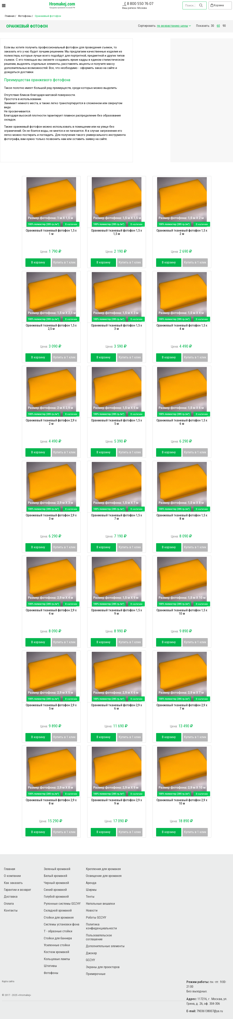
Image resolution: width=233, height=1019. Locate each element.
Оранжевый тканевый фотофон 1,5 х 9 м (116, 611)
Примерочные (95, 974)
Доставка (10, 896)
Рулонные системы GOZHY (62, 903)
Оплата (9, 903)
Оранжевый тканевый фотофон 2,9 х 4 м (51, 611)
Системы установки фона (61, 924)
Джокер (91, 953)
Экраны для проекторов (103, 967)
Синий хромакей (55, 890)
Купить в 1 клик (64, 262)
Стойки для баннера (58, 938)
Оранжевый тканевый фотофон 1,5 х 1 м (51, 232)
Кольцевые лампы (57, 959)
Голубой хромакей (56, 896)
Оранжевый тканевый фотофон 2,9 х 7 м (182, 706)
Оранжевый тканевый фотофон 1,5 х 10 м (182, 611)
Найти (201, 5)
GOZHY (90, 960)
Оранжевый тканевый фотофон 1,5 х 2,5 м (51, 327)
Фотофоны (24, 15)
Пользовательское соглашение (99, 937)
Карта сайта (8, 981)
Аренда (91, 883)
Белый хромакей (55, 876)
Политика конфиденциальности (101, 926)
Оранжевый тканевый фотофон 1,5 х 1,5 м (116, 232)
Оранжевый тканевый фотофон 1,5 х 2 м (182, 232)
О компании (12, 876)
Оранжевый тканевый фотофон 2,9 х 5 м (51, 706)
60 (218, 25)
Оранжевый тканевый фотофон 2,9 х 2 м (51, 422)
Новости (91, 910)
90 (224, 25)
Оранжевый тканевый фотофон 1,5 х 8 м (182, 516)
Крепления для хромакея (103, 869)
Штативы (50, 966)
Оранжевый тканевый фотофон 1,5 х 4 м (182, 327)
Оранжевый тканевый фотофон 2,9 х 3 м (51, 516)
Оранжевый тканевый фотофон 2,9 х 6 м (116, 706)
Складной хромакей (58, 910)
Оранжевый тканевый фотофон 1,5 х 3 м (116, 327)
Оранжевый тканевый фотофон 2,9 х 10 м (182, 801)
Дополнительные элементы (105, 946)
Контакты (11, 910)
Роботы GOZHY (96, 917)
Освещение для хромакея (103, 876)
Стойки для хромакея (59, 917)
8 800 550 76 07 (140, 3)
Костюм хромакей (56, 952)
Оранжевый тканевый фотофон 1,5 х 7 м (116, 516)
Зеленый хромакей (57, 869)
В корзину (38, 262)
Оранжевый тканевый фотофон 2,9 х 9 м (116, 801)
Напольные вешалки (100, 903)
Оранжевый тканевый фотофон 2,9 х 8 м (51, 801)
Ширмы (91, 890)
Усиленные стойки (57, 945)
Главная (9, 15)
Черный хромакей (56, 883)
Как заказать (13, 883)
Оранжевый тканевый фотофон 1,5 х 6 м (182, 422)
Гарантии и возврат (17, 890)
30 (212, 25)
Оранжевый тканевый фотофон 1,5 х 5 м (116, 422)
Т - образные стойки (58, 931)
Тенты (90, 896)
